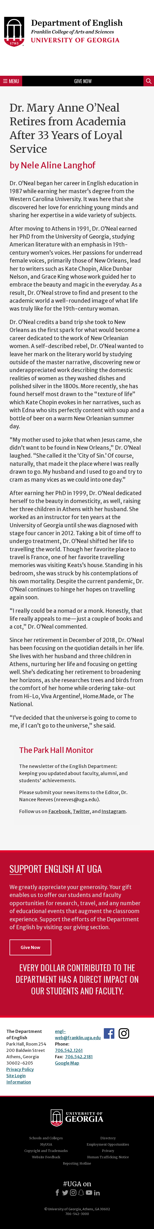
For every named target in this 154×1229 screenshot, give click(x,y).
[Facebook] (57, 1192)
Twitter (81, 811)
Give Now (83, 81)
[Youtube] (89, 1192)
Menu (11, 81)
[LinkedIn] (97, 1192)
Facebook (59, 811)
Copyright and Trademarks (46, 1151)
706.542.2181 (79, 1056)
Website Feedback (46, 1157)
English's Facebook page (109, 1033)
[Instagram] (73, 1192)
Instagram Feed (124, 1033)
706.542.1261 (69, 1050)
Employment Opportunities (108, 1144)
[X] (65, 1192)
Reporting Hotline (77, 1163)
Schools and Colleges (46, 1138)
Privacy (108, 1151)
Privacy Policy (20, 1069)
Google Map (67, 1063)
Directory (108, 1138)
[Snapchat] (81, 1192)
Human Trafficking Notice (108, 1157)
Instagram (113, 811)
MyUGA (46, 1144)
